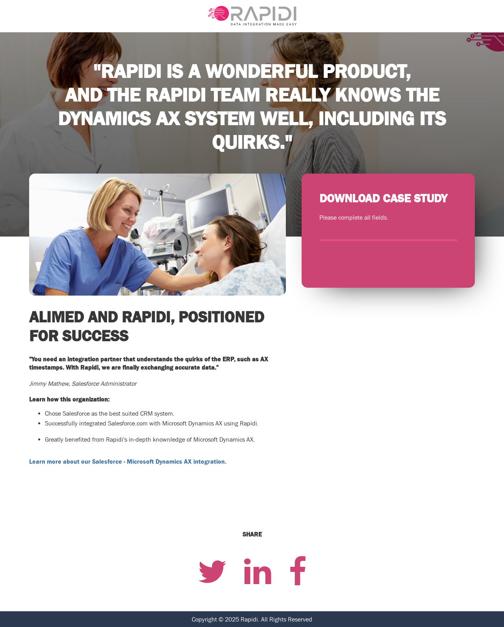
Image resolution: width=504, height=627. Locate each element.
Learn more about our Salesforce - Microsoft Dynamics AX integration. (127, 461)
